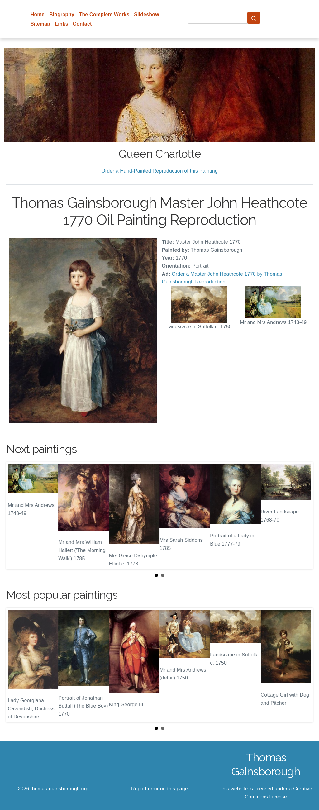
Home (38, 14)
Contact (82, 23)
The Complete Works (104, 14)
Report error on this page (159, 788)
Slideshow (146, 14)
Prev (16, 516)
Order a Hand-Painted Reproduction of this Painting (159, 171)
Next (303, 516)
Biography (61, 14)
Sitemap (40, 23)
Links (61, 23)
